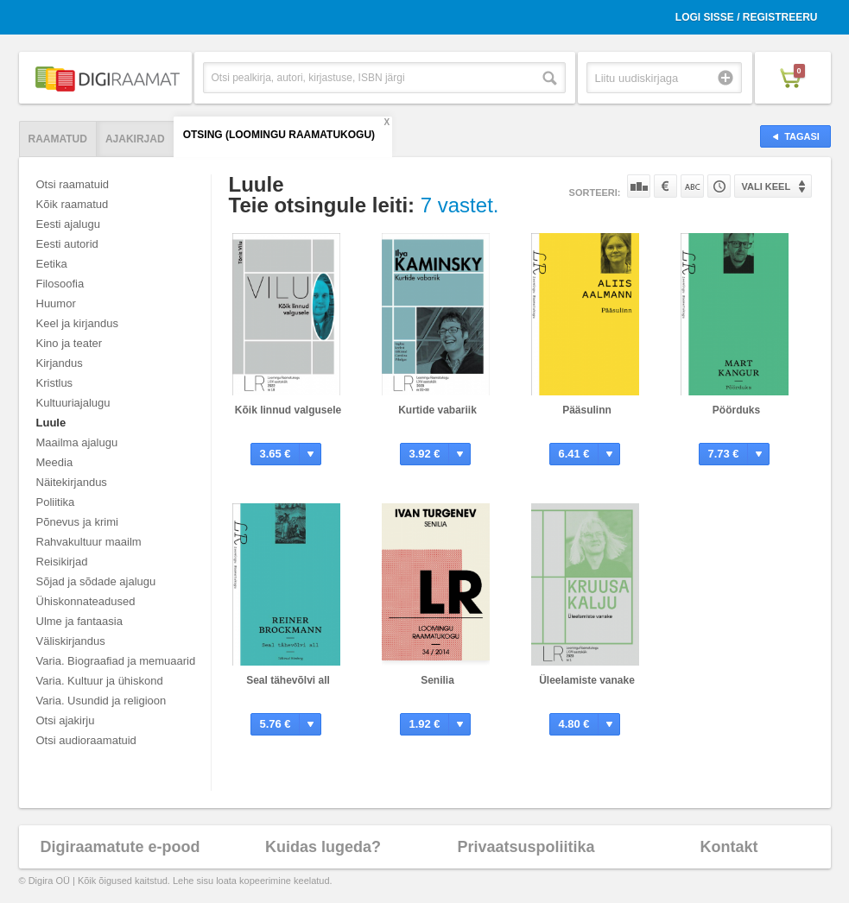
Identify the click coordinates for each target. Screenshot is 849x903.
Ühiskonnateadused (86, 601)
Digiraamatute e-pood (120, 847)
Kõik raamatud (72, 204)
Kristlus (54, 382)
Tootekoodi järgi (719, 186)
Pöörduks (736, 410)
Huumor (56, 303)
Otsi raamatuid (73, 184)
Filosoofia (60, 283)
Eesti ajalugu (68, 224)
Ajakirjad (135, 139)
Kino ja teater (69, 343)
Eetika (51, 263)
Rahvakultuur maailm (89, 541)
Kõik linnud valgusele (288, 410)
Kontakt (729, 847)
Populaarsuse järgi (638, 186)
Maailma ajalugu (77, 442)
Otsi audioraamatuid (86, 740)
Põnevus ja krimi (77, 521)
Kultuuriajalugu (73, 402)
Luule (51, 422)
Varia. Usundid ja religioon (101, 700)
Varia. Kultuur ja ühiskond (99, 680)
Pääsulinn (586, 410)
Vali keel (766, 186)
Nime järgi (692, 186)
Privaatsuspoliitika (525, 847)
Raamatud (58, 139)
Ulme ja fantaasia (79, 621)
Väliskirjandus (70, 641)
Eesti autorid (67, 243)
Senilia (437, 680)
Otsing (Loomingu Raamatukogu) (279, 135)
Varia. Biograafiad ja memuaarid (116, 660)
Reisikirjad (62, 561)
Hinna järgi (665, 186)
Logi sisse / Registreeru (746, 17)
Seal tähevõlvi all (288, 680)
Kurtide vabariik (437, 410)
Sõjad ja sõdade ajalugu (96, 581)
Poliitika (55, 502)
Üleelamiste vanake (587, 680)
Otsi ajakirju (65, 720)
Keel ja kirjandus (77, 323)
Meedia (54, 462)
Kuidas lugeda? (323, 847)
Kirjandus (59, 363)
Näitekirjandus (71, 482)
